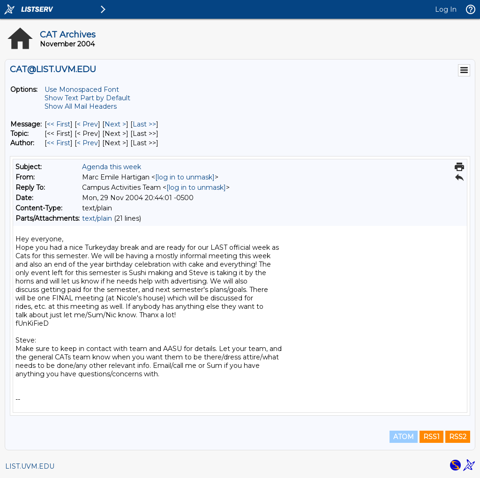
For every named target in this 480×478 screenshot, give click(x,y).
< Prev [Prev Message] (87, 124)
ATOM (403, 437)
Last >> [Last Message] (144, 124)
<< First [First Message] (58, 124)
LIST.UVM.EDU (29, 466)
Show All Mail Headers (81, 106)
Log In (446, 9)
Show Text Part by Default (87, 98)
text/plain (97, 218)
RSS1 (431, 437)
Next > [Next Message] (115, 124)
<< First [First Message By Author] (58, 143)
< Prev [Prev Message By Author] (87, 143)
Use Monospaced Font (82, 89)
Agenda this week (111, 167)
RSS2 (457, 437)
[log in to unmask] (185, 177)
